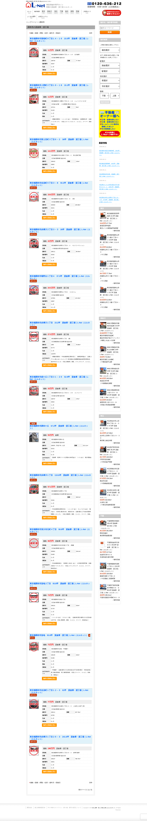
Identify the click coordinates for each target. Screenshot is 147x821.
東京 (43, 12)
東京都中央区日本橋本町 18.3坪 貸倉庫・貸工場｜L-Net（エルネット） (109, 153)
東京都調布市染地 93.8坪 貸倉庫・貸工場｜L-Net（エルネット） (59, 635)
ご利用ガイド (87, 12)
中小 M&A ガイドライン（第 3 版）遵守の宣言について (64, 807)
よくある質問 (31, 17)
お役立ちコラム (43, 17)
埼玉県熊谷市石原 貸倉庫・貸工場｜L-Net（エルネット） (109, 175)
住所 (45, 33)
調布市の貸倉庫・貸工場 (38, 27)
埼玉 (56, 12)
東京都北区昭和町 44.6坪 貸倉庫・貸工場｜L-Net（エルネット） (109, 164)
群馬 (72, 12)
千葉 (61, 12)
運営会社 (29, 807)
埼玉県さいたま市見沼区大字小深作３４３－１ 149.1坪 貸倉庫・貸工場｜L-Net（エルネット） (109, 187)
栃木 (66, 12)
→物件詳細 (116, 230)
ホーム (29, 12)
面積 (36, 33)
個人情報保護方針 (40, 807)
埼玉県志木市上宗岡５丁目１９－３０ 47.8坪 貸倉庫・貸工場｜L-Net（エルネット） (109, 200)
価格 (31, 33)
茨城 (77, 12)
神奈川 (49, 12)
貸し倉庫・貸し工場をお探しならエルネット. (104, 807)
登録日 (57, 33)
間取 (41, 33)
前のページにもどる (85, 789)
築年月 (51, 33)
